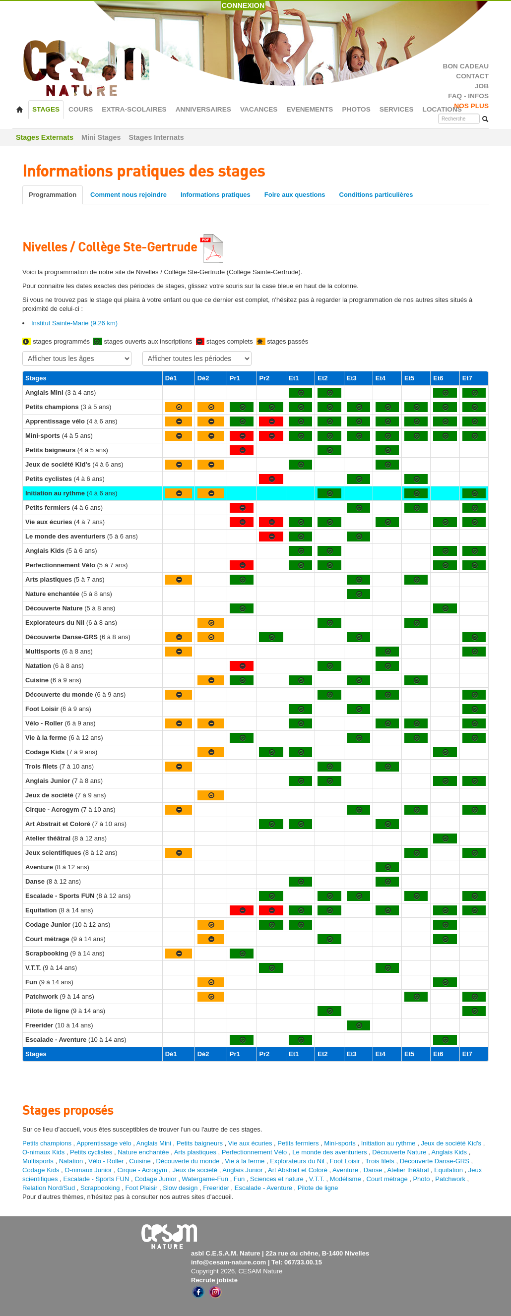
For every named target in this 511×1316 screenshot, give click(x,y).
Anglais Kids (449, 1152)
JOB (482, 86)
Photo (421, 1179)
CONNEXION (243, 5)
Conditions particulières (376, 194)
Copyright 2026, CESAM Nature (236, 1271)
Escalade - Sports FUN (96, 1179)
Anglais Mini (153, 1143)
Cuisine (140, 1161)
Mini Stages (101, 137)
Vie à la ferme (245, 1161)
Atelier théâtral (408, 1170)
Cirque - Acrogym (142, 1170)
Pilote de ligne (318, 1188)
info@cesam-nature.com (228, 1262)
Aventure (345, 1170)
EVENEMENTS (309, 109)
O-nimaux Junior (88, 1170)
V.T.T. (316, 1179)
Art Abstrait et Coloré (297, 1170)
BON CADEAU (466, 66)
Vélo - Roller (106, 1161)
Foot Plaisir (141, 1188)
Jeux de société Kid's (451, 1143)
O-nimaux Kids (43, 1152)
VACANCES (259, 109)
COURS (80, 109)
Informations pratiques (216, 194)
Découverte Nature (399, 1152)
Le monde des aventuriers (329, 1152)
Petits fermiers (298, 1143)
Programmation (52, 194)
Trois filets (380, 1161)
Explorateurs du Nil (297, 1161)
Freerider (216, 1188)
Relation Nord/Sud (48, 1188)
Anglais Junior (242, 1170)
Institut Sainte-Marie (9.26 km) (74, 323)
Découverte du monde (189, 1161)
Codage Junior (155, 1179)
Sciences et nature (277, 1179)
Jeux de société (196, 1170)
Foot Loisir (345, 1161)
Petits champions (46, 1143)
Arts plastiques (195, 1152)
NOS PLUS (471, 106)
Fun (239, 1179)
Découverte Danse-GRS (434, 1161)
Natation (71, 1161)
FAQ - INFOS (468, 96)
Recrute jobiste (214, 1280)
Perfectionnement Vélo (254, 1152)
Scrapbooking (100, 1188)
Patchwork (450, 1179)
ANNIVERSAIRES (203, 109)
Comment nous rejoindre (128, 194)
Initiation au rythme (388, 1143)
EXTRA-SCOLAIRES (134, 109)
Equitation (448, 1170)
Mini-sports (340, 1143)
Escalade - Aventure (263, 1188)
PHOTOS (356, 109)
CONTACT (472, 76)
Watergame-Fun (205, 1179)
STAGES (46, 109)
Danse (373, 1170)
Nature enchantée (143, 1152)
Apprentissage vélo (103, 1143)
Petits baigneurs (200, 1143)
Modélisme (345, 1179)
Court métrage (387, 1179)
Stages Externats (44, 137)
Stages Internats (156, 137)
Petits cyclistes (91, 1152)
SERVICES (397, 109)
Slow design (181, 1188)
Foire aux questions (294, 194)
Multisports (38, 1161)
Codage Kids (40, 1170)
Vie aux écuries (250, 1143)
